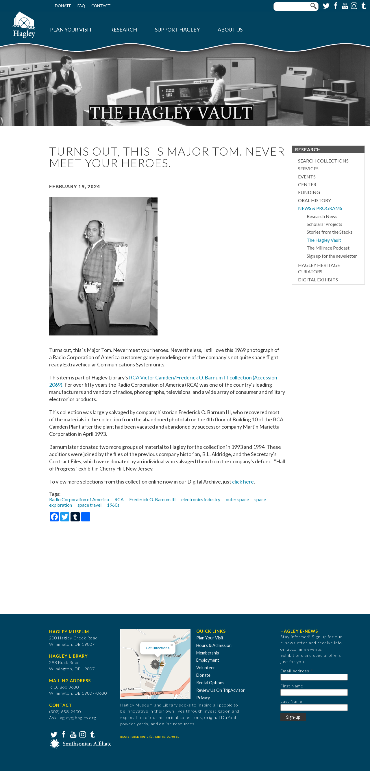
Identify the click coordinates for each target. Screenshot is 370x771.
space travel (89, 505)
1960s (113, 505)
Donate (63, 5)
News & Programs (320, 208)
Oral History (314, 200)
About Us (230, 29)
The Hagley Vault (324, 240)
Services (308, 168)
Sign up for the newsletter (332, 256)
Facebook (335, 5)
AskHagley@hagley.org (72, 717)
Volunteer (205, 667)
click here (243, 481)
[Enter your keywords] (296, 6)
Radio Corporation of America (79, 499)
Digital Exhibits (318, 279)
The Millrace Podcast (328, 247)
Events (307, 176)
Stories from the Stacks (330, 232)
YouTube (344, 5)
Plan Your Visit (71, 29)
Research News (322, 216)
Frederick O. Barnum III (152, 499)
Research (123, 29)
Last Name (291, 701)
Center (307, 184)
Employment (207, 660)
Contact (101, 5)
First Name (291, 685)
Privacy (203, 697)
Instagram (353, 5)
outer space (237, 499)
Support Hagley (177, 29)
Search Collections (323, 160)
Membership (207, 652)
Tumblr (362, 5)
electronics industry (200, 499)
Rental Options (210, 682)
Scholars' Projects (324, 224)
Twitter (325, 5)
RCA (119, 499)
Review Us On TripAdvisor (220, 690)
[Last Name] (314, 707)
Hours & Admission (214, 645)
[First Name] (314, 692)
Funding (309, 192)
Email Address (294, 670)
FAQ (81, 5)
